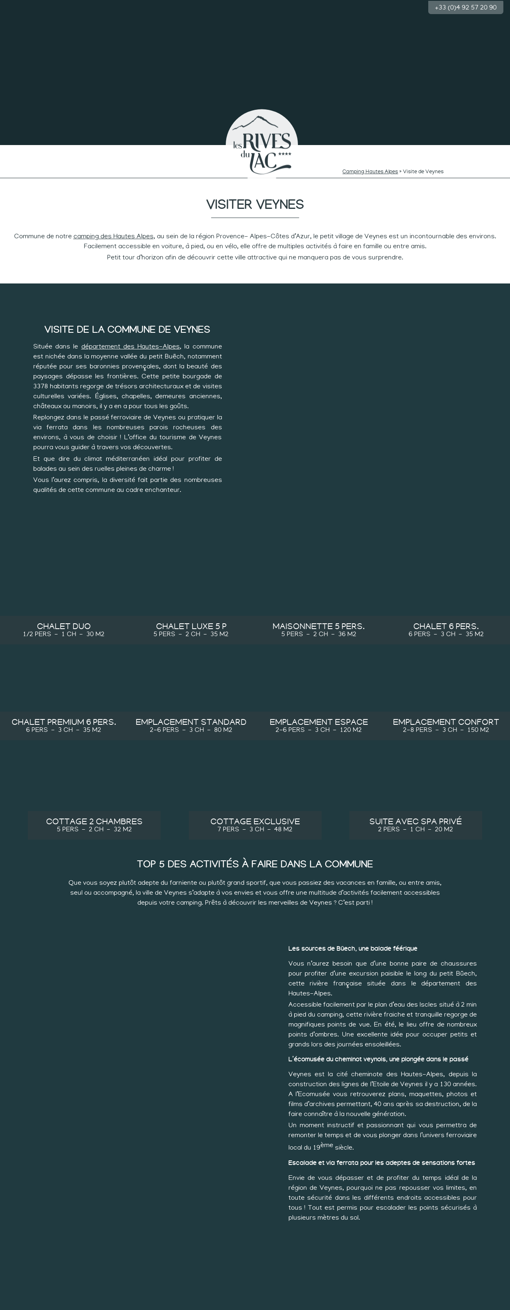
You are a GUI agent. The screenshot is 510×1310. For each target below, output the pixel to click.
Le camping (29, 149)
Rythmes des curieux (194, 152)
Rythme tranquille (315, 149)
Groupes (481, 149)
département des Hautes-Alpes (130, 340)
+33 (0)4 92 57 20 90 (466, 6)
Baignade (84, 149)
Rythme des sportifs (370, 152)
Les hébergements (426, 149)
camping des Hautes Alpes (113, 229)
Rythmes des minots (139, 152)
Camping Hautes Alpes (370, 165)
